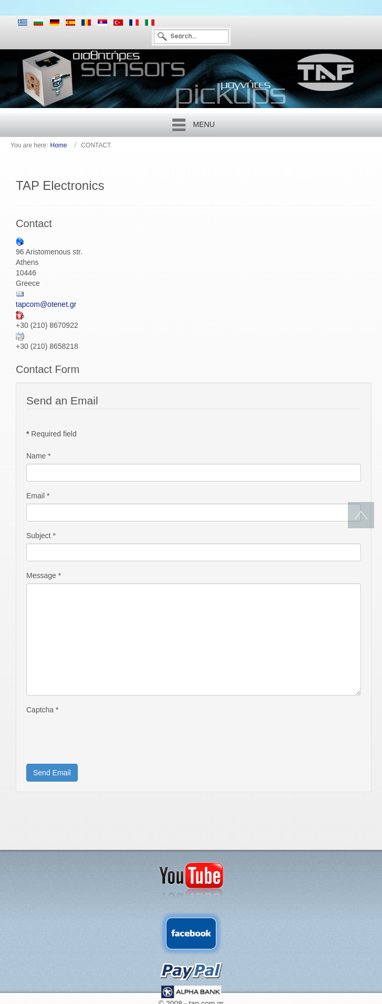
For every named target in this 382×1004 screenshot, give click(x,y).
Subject (41, 535)
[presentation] (106, 738)
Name (38, 456)
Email (37, 496)
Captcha (42, 710)
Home (58, 145)
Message (43, 575)
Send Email (52, 772)
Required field (51, 434)
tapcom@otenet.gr (46, 304)
